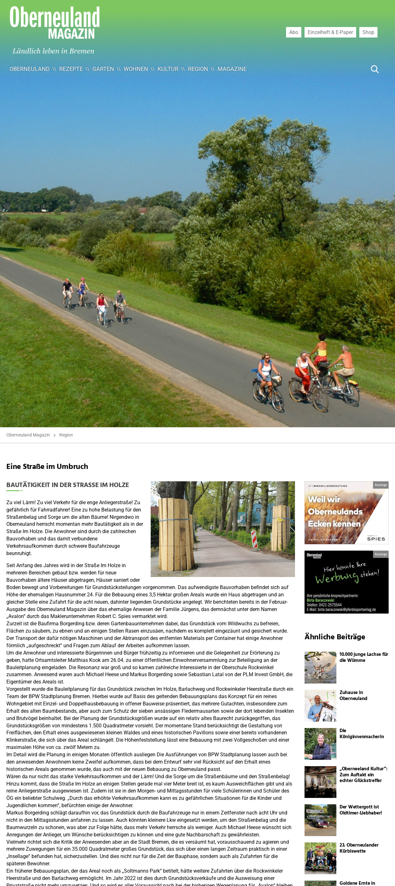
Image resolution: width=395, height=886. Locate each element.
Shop (368, 32)
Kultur (168, 68)
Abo (293, 32)
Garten (103, 68)
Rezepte (71, 68)
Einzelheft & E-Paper (330, 32)
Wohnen (136, 68)
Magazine (232, 68)
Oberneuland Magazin (28, 434)
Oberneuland (30, 68)
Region (198, 68)
